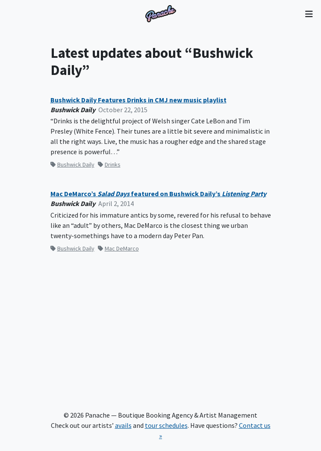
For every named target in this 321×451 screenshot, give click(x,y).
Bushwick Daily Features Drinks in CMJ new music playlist (138, 100)
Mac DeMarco (118, 248)
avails (123, 425)
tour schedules (166, 425)
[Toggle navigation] (308, 14)
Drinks (109, 164)
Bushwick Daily (72, 164)
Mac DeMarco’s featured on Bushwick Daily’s (158, 194)
